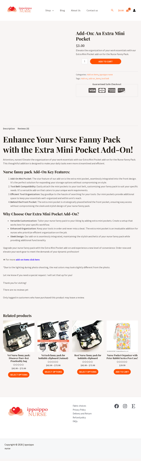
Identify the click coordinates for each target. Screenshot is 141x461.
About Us (75, 10)
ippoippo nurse (107, 74)
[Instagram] (125, 408)
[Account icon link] (134, 10)
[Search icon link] (112, 10)
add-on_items (95, 78)
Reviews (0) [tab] (24, 128)
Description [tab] (9, 128)
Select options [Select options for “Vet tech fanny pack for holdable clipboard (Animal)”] (53, 373)
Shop (49, 10)
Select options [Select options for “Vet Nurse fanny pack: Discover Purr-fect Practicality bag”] (19, 376)
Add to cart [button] (122, 376)
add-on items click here (28, 260)
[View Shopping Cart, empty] (123, 10)
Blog (62, 10)
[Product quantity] (85, 61)
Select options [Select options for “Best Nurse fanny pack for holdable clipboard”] (88, 373)
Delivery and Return (81, 415)
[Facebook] (116, 408)
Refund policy (78, 419)
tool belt (106, 78)
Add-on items (93, 74)
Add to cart (106, 61)
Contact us (92, 10)
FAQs (73, 423)
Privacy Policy (78, 411)
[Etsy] (133, 408)
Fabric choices (78, 407)
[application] (52, 10)
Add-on (84, 78)
